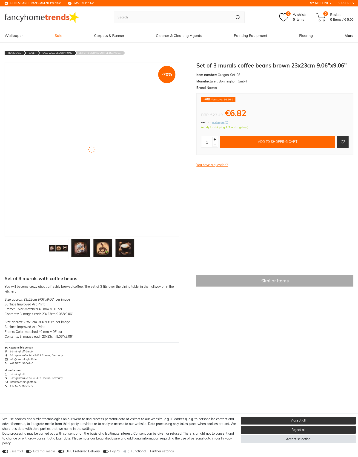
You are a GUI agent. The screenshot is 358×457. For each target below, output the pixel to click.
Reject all (298, 430)
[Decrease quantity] (214, 144)
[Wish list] (292, 17)
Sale (58, 35)
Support (344, 3)
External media (44, 451)
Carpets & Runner (109, 35)
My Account (319, 3)
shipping (84, 3)
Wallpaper (14, 35)
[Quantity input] (206, 141)
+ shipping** (220, 122)
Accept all (298, 420)
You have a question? (212, 165)
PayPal (115, 451)
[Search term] (172, 17)
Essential (16, 451)
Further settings (162, 451)
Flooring (306, 35)
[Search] (238, 17)
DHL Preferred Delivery (83, 451)
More (349, 35)
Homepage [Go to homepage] (14, 52)
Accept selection (298, 439)
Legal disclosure (108, 438)
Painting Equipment (250, 35)
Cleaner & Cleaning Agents (179, 35)
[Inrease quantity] (214, 139)
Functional (138, 451)
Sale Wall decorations (57, 52)
